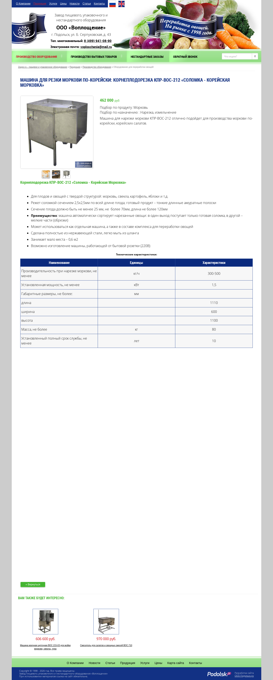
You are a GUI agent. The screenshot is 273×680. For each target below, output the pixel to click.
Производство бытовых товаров (94, 57)
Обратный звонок (185, 57)
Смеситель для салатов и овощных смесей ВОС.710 (106, 645)
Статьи (87, 3)
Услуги (53, 3)
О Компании (23, 3)
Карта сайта (175, 663)
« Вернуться (33, 584)
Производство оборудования (36, 57)
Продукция (39, 3)
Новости (75, 3)
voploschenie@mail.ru (96, 47)
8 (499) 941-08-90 (98, 41)
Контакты (99, 3)
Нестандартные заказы (147, 57)
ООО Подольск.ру (244, 675)
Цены (63, 3)
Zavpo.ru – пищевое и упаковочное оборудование (42, 67)
